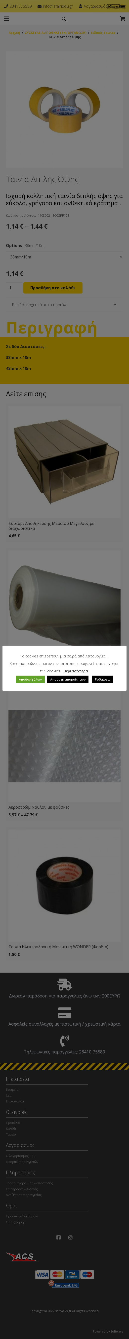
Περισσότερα (75, 670)
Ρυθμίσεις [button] (102, 679)
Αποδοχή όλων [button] (30, 679)
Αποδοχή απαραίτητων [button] (68, 679)
